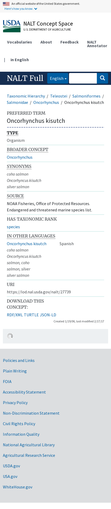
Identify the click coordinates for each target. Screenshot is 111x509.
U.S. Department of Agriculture (47, 29)
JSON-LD (48, 314)
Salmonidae (17, 102)
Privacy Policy (15, 402)
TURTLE (31, 314)
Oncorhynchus (46, 102)
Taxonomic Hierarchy (26, 96)
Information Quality (21, 434)
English (55, 78)
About (46, 42)
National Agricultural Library (29, 444)
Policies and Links (19, 360)
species (13, 226)
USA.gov (10, 476)
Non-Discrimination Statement (31, 413)
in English (19, 59)
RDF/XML (15, 314)
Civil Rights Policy (19, 423)
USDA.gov (11, 465)
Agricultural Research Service (29, 455)
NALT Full (25, 78)
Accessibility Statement (24, 392)
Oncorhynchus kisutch (26, 243)
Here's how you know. (18, 9)
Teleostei (58, 96)
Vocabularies (19, 42)
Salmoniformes (86, 96)
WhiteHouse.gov (17, 486)
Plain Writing (15, 371)
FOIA (7, 381)
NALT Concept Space (48, 23)
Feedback (69, 42)
